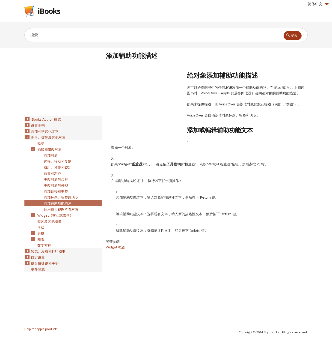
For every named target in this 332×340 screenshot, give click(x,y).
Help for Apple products (41, 329)
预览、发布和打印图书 (48, 251)
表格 (40, 233)
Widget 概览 (115, 247)
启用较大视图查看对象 (61, 209)
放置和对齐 (52, 173)
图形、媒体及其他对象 (48, 137)
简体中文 (318, 3)
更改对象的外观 (56, 185)
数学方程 (44, 245)
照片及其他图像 (49, 221)
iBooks (49, 11)
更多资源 (38, 269)
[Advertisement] (144, 103)
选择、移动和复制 (57, 161)
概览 (40, 143)
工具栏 (171, 164)
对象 (228, 87)
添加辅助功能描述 (57, 203)
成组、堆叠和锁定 (57, 167)
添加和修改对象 (49, 149)
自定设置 (38, 257)
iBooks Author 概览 (46, 119)
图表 (40, 239)
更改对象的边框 (56, 179)
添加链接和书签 (56, 191)
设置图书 (38, 125)
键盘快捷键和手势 (45, 263)
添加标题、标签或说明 (61, 197)
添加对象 (51, 155)
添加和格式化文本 (45, 131)
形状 (40, 227)
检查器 (137, 164)
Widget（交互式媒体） (55, 215)
